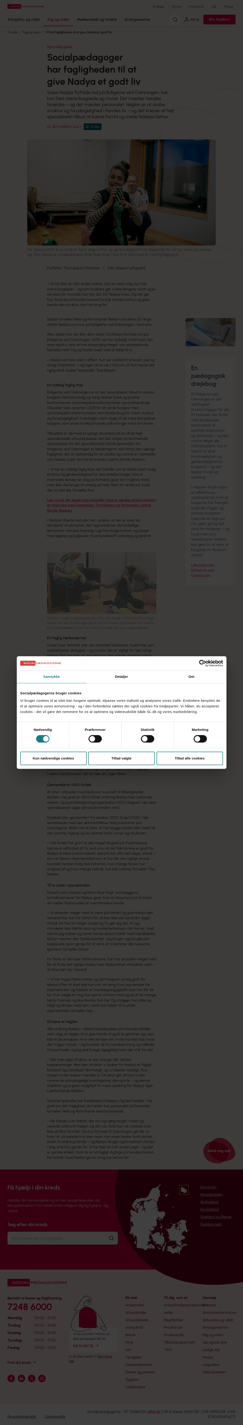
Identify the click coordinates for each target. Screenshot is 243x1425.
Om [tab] (191, 677)
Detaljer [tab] (121, 677)
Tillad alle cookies (190, 758)
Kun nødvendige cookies (53, 758)
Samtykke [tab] (51, 677)
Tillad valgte (121, 758)
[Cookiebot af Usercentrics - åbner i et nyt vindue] (202, 663)
